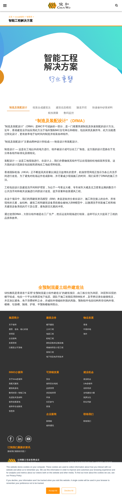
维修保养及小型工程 (54, 347)
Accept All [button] (53, 491)
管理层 (12, 334)
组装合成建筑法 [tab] (42, 107)
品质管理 (50, 388)
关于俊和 (13, 325)
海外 (85, 334)
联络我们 (87, 421)
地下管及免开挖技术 (54, 357)
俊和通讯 (50, 425)
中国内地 (87, 329)
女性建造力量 (89, 393)
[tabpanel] (61, 213)
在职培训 (87, 388)
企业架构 (13, 338)
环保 (48, 397)
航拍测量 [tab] (53, 113)
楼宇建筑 (50, 325)
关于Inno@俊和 (15, 379)
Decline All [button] (68, 491)
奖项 (48, 406)
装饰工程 (50, 352)
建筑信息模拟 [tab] (63, 107)
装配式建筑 (13, 383)
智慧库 (12, 411)
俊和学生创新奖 (15, 406)
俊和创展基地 (14, 402)
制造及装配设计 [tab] (18, 107)
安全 (48, 379)
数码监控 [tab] (69, 113)
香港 (85, 325)
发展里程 (13, 343)
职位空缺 (87, 402)
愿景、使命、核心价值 (18, 329)
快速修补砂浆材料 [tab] (102, 107)
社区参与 (50, 402)
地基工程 (50, 334)
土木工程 (50, 329)
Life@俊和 (87, 383)
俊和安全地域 (52, 383)
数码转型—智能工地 (17, 393)
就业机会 (87, 379)
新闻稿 (49, 421)
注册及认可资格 (15, 347)
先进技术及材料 (15, 397)
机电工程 (50, 338)
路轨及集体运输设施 (54, 343)
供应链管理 (51, 393)
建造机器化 (13, 388)
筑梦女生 (87, 397)
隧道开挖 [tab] (82, 107)
